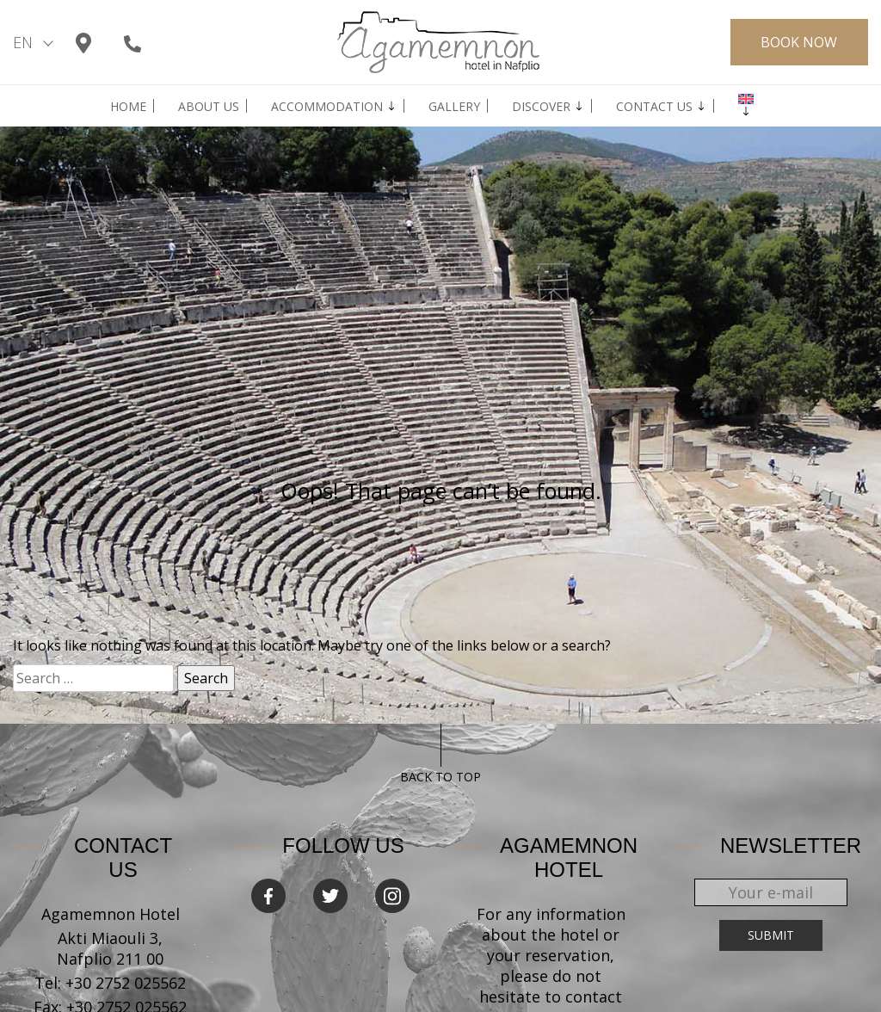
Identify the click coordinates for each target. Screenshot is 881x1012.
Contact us (654, 107)
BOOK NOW (799, 42)
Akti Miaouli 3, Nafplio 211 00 (110, 948)
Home (128, 107)
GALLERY (454, 107)
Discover (541, 107)
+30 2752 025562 (125, 982)
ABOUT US (208, 107)
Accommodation (327, 107)
